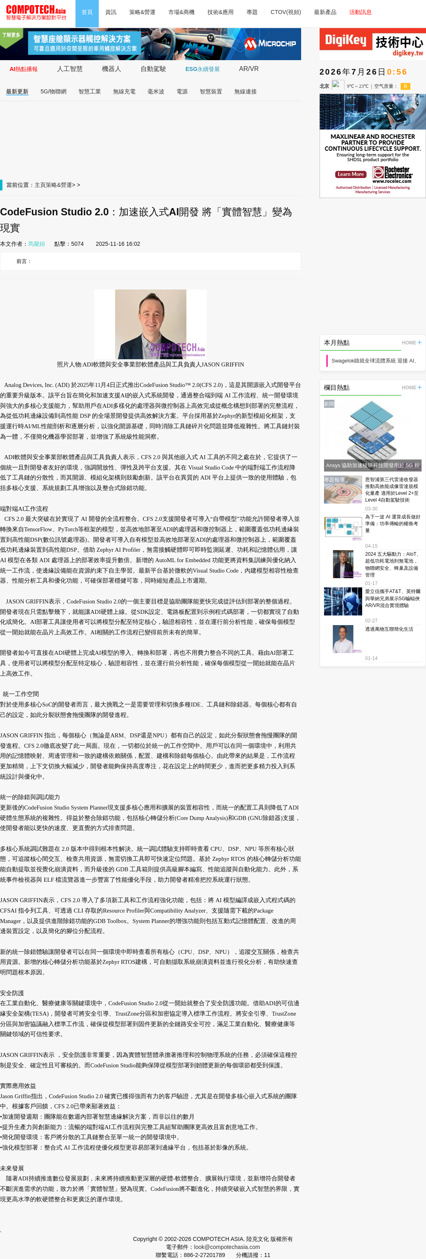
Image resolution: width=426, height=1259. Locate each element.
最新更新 (17, 91)
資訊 (110, 12)
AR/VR (249, 68)
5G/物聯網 (54, 91)
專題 (252, 12)
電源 (182, 91)
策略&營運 (142, 12)
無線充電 (124, 91)
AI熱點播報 (24, 69)
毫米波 (156, 91)
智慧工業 (90, 91)
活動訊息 (360, 12)
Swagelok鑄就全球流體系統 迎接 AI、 (376, 361)
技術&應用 (221, 12)
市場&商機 (181, 12)
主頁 (40, 185)
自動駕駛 (153, 68)
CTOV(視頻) (286, 12)
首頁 (87, 12)
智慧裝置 (211, 91)
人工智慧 (70, 68)
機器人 (111, 68)
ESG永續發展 (202, 69)
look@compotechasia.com (227, 1247)
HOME (412, 343)
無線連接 (245, 91)
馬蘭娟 (36, 244)
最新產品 (325, 12)
